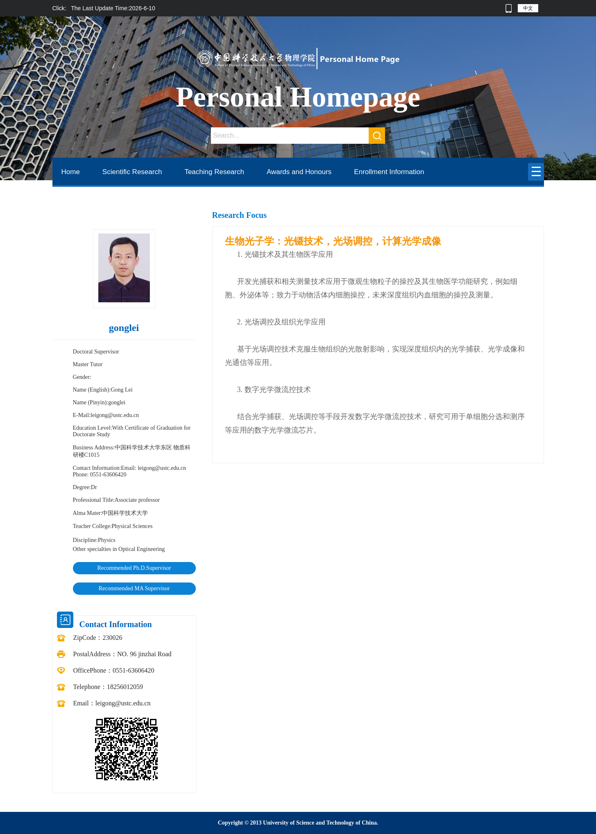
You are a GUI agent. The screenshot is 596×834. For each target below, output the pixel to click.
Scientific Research (132, 172)
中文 (528, 8)
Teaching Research (214, 172)
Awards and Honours (299, 172)
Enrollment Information (389, 172)
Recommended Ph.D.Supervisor (134, 568)
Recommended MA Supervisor (134, 588)
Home (70, 172)
